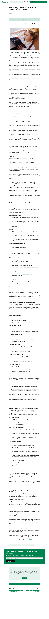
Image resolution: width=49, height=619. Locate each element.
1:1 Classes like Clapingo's (27, 274)
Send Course (10, 561)
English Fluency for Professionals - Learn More (39, 2)
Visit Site (24, 577)
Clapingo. (18, 113)
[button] (40, 13)
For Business (26, 2)
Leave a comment (24, 583)
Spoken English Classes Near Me (29, 1)
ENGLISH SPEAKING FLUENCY (28, 544)
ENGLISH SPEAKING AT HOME (15, 544)
